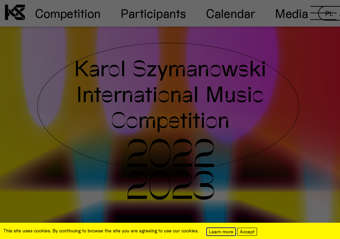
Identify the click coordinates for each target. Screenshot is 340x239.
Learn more (221, 231)
